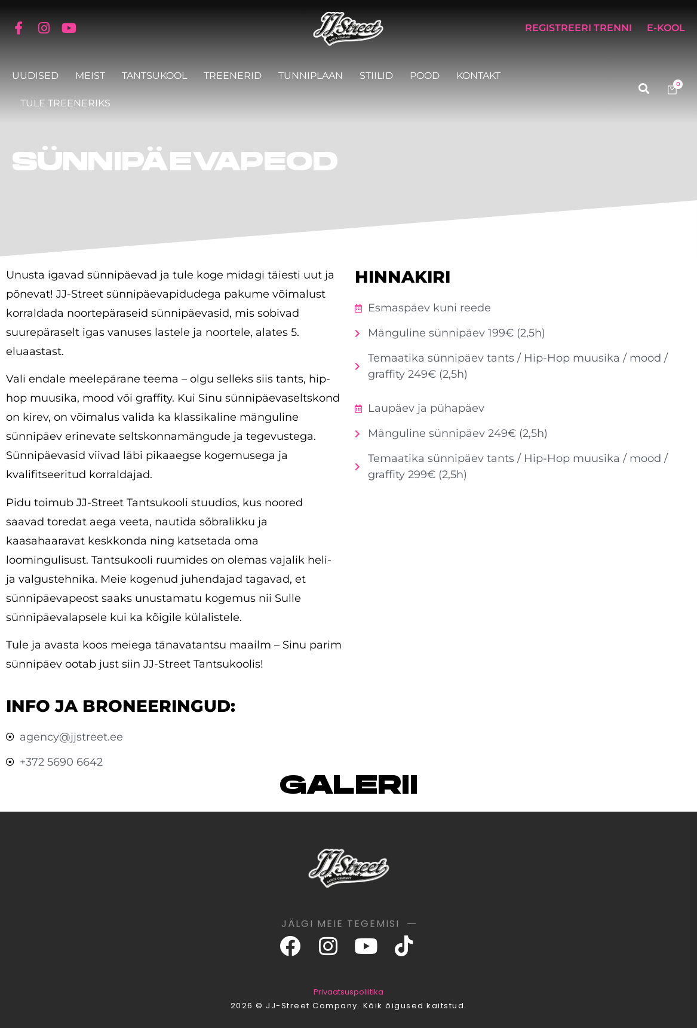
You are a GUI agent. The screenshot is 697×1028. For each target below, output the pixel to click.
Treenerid (233, 75)
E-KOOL (666, 27)
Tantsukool (154, 75)
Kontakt (478, 75)
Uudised (35, 75)
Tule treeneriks (65, 103)
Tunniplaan (310, 75)
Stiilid (376, 75)
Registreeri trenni (578, 27)
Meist (90, 75)
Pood (425, 75)
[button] (643, 89)
